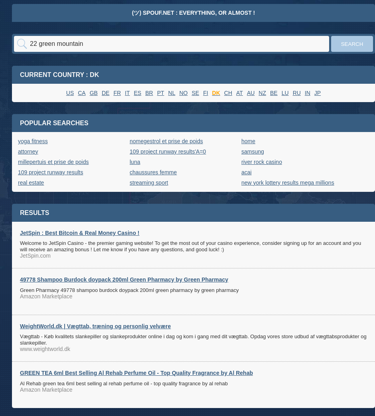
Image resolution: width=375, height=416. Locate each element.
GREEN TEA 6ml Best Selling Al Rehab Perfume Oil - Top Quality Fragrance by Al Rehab (136, 373)
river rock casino (261, 162)
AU (251, 93)
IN (307, 93)
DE (105, 93)
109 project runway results (50, 172)
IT (127, 93)
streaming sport (149, 182)
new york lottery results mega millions (287, 182)
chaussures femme (153, 172)
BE (274, 93)
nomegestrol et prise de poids (166, 141)
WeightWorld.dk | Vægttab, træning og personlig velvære (95, 326)
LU (285, 93)
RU (297, 93)
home (248, 141)
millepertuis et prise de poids (53, 162)
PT (160, 93)
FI (205, 93)
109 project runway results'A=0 (168, 151)
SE (195, 93)
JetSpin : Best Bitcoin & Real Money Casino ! (80, 233)
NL (172, 93)
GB (94, 93)
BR (149, 93)
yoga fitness (33, 141)
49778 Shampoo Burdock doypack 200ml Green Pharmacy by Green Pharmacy (124, 279)
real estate (31, 182)
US (70, 93)
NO (183, 93)
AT (239, 93)
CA (81, 93)
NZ (262, 93)
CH (228, 93)
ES (138, 93)
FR (117, 93)
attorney (28, 151)
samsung (252, 151)
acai (246, 172)
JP (317, 93)
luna (135, 162)
